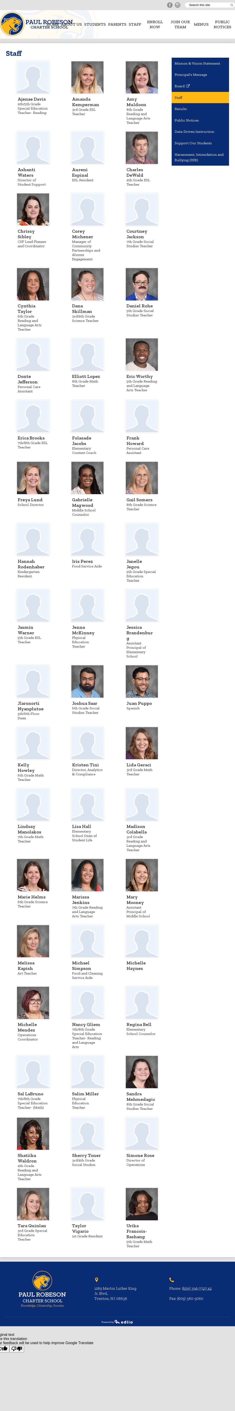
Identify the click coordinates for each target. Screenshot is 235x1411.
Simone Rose (140, 1155)
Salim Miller (85, 1093)
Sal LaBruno (30, 1093)
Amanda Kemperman (85, 101)
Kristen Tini (85, 765)
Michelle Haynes (136, 965)
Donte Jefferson (28, 379)
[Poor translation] (16, 1349)
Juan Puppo (139, 703)
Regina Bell (138, 1024)
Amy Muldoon (136, 101)
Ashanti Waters (26, 172)
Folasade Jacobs (81, 440)
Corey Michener (82, 233)
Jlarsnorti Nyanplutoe (31, 705)
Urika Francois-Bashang (136, 1231)
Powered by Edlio (117, 1321)
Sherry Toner (86, 1155)
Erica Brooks (31, 438)
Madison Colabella (136, 829)
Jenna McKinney (83, 629)
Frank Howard (135, 440)
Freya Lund (30, 499)
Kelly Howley (26, 767)
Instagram (177, 5)
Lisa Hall (81, 826)
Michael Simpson (81, 965)
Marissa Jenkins (81, 899)
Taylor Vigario (80, 1228)
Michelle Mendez (27, 1027)
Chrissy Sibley (26, 233)
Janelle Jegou (134, 564)
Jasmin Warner (26, 629)
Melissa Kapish (26, 965)
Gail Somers (139, 499)
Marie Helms (32, 897)
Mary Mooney (135, 899)
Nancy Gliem (86, 1024)
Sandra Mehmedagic (140, 1096)
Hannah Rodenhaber (31, 564)
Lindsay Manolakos (29, 829)
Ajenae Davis (32, 99)
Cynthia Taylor (26, 308)
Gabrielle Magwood (82, 502)
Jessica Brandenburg (139, 632)
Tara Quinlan (32, 1225)
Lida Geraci (138, 765)
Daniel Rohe (139, 306)
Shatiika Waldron (27, 1158)
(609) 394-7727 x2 (197, 1288)
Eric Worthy (139, 376)
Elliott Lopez (86, 376)
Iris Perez (82, 561)
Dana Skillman (82, 308)
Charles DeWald (134, 172)
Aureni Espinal (80, 172)
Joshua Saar (84, 703)
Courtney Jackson (136, 233)
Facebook (170, 5)
